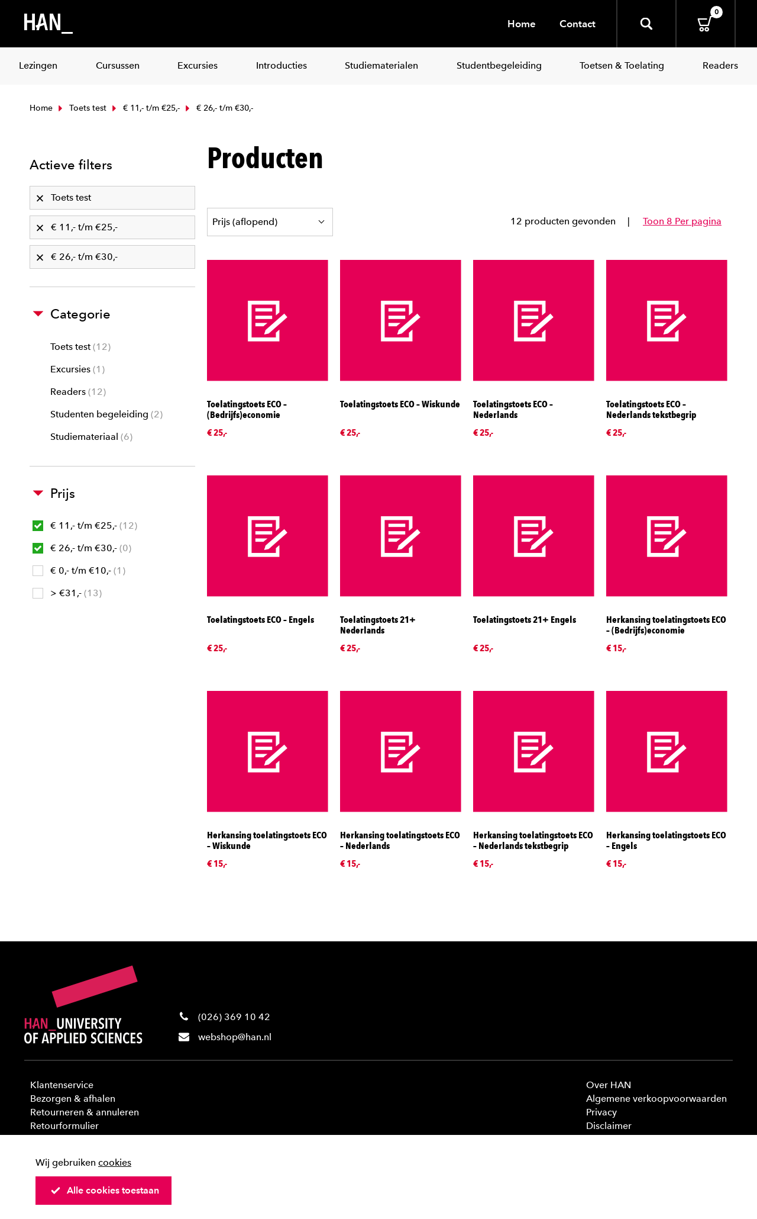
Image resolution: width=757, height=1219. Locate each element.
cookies (114, 1162)
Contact (577, 24)
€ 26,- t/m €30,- (82, 548)
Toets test (81, 108)
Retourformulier (64, 1125)
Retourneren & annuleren (84, 1112)
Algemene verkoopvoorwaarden (656, 1098)
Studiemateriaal (91, 436)
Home (521, 24)
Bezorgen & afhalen (72, 1098)
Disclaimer (609, 1125)
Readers (78, 391)
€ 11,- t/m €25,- (144, 108)
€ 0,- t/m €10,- (79, 570)
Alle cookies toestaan (104, 1190)
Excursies (77, 369)
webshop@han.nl (234, 1037)
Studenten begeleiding (106, 414)
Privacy (601, 1112)
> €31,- (67, 593)
